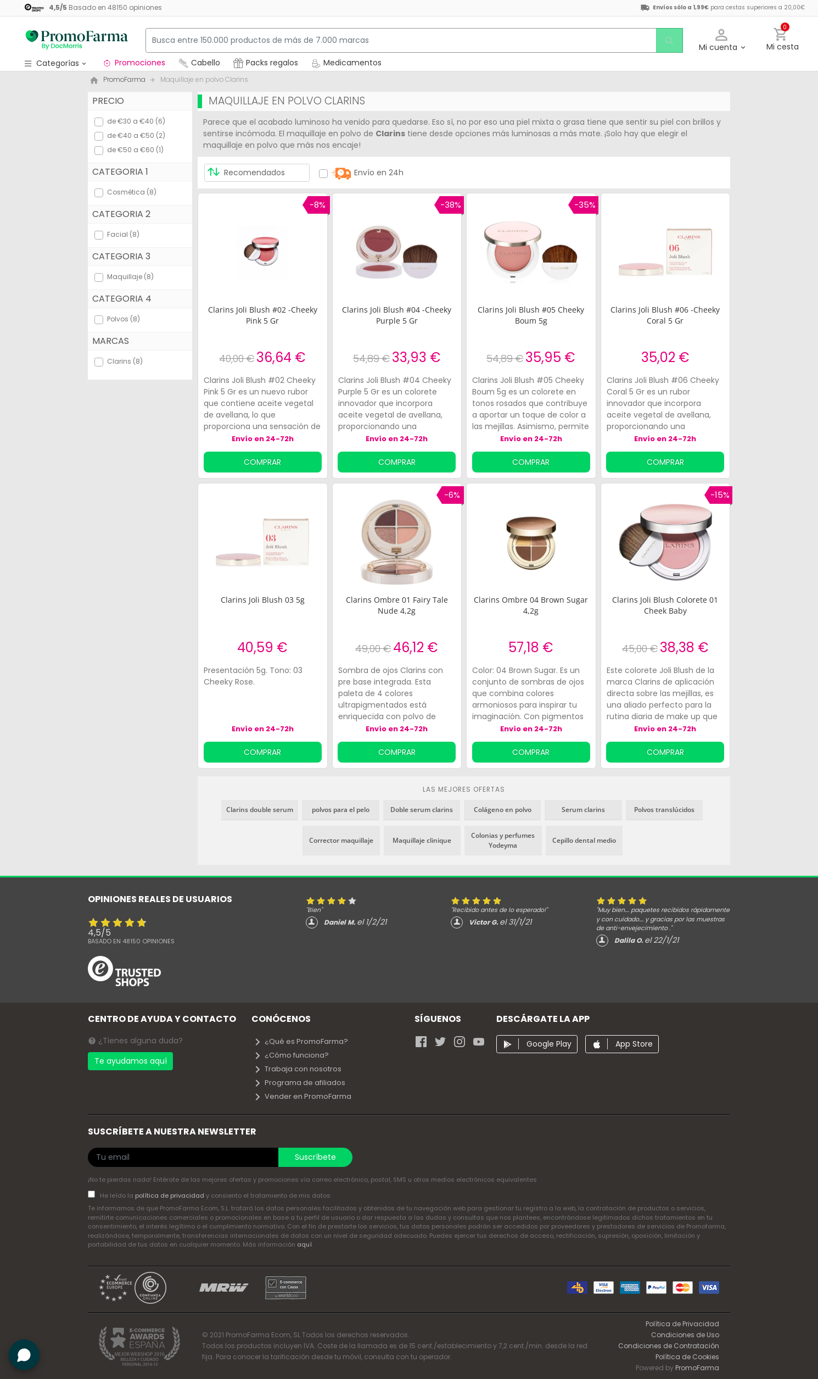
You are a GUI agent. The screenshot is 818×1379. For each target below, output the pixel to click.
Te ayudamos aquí (130, 1060)
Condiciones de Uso (685, 1334)
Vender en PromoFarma (302, 1096)
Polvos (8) (123, 319)
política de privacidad (170, 1195)
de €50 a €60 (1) (135, 149)
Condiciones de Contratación (668, 1345)
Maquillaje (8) (130, 276)
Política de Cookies (687, 1356)
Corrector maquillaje (341, 840)
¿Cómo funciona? (291, 1055)
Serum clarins (583, 809)
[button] (721, 40)
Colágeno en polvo (502, 809)
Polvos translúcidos (664, 809)
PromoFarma (697, 1367)
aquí (304, 1244)
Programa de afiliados (299, 1082)
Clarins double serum (259, 809)
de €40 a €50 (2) (136, 135)
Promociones (133, 62)
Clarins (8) (125, 361)
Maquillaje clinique (422, 840)
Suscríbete (315, 1157)
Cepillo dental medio (584, 840)
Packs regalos (265, 62)
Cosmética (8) (131, 192)
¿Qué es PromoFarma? (301, 1041)
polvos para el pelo (340, 809)
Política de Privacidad (682, 1323)
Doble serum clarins (421, 809)
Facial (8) (123, 234)
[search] (667, 40)
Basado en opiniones (131, 941)
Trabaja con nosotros (297, 1069)
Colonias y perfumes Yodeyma (503, 840)
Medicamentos (346, 62)
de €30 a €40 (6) (136, 121)
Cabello (199, 62)
